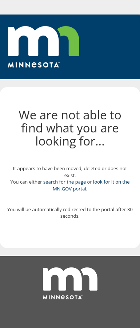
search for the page (64, 182)
